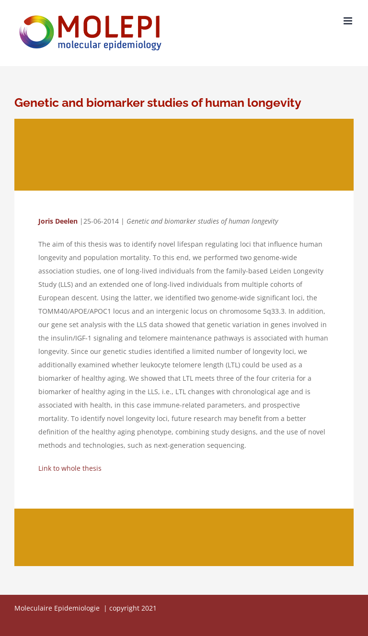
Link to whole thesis (70, 468)
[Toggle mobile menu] (349, 21)
